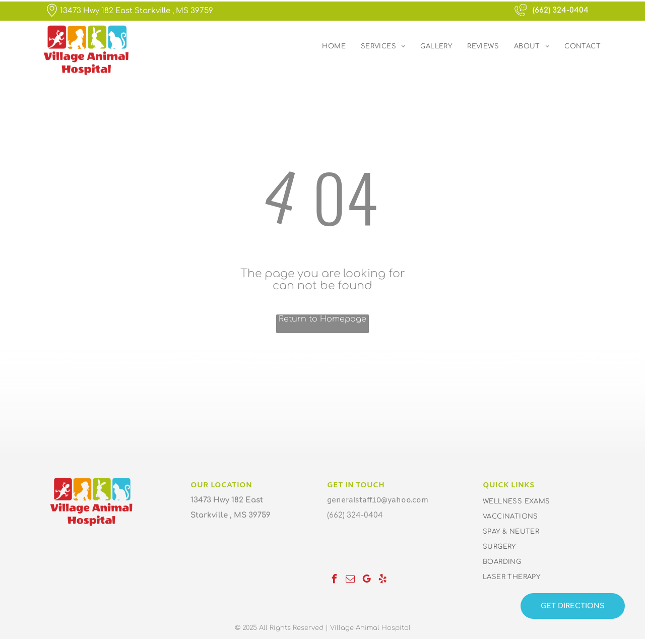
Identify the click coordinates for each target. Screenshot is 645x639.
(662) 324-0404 (561, 10)
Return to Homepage (322, 319)
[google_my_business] (366, 580)
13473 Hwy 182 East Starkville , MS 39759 (136, 11)
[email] (350, 580)
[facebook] (334, 580)
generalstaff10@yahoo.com (377, 500)
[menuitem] (333, 46)
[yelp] (382, 580)
